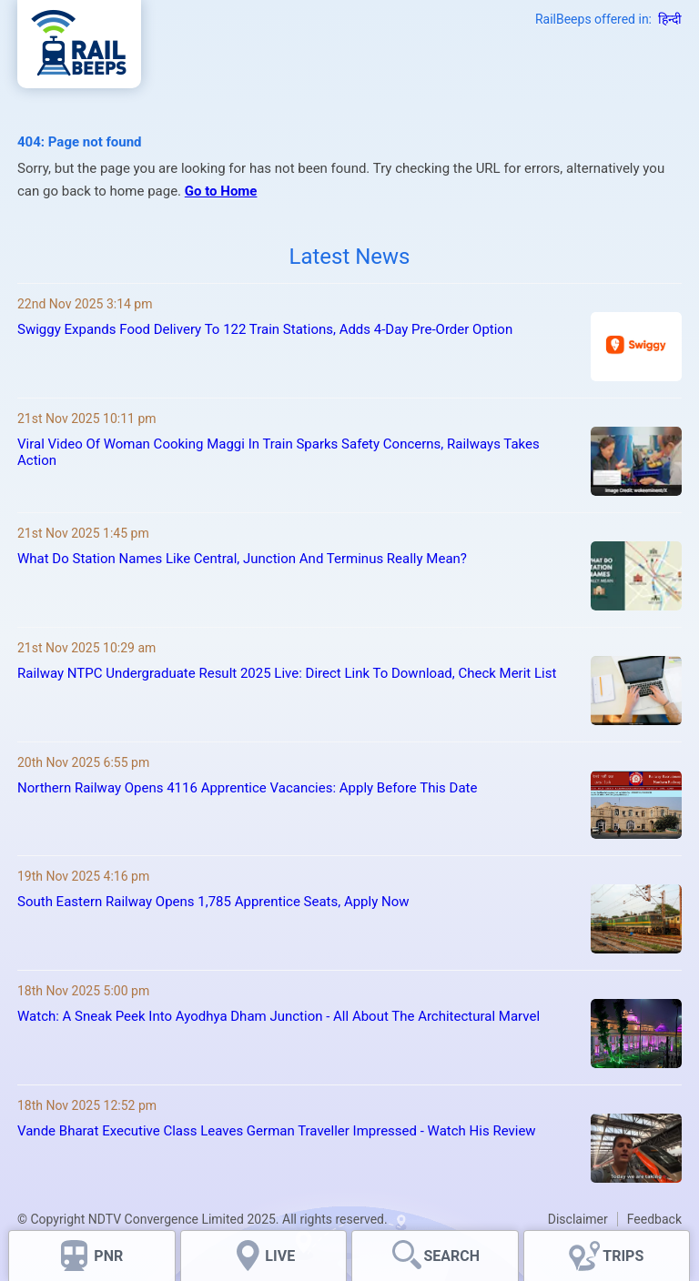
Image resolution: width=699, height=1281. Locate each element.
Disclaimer (578, 1219)
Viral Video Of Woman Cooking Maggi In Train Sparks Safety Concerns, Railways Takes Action (278, 452)
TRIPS (623, 1256)
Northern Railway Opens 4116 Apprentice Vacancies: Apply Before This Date (247, 788)
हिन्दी (670, 19)
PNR (108, 1256)
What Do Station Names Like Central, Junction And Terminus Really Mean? (242, 558)
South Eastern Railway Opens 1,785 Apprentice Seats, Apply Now (213, 901)
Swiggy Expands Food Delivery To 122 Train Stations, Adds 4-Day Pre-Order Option (264, 329)
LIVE (280, 1256)
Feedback (654, 1219)
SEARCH (451, 1256)
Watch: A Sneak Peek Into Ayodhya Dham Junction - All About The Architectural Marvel (278, 1016)
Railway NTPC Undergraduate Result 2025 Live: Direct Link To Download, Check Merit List (286, 673)
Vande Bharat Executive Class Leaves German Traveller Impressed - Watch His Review (276, 1131)
